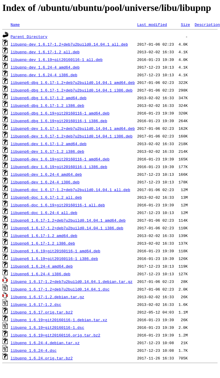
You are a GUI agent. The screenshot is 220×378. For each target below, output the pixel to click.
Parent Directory (29, 36)
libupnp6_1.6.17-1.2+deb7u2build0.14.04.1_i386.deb (67, 228)
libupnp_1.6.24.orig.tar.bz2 (42, 358)
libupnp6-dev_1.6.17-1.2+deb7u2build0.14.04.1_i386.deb (71, 136)
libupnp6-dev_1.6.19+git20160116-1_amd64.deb (60, 159)
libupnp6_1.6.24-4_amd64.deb (42, 266)
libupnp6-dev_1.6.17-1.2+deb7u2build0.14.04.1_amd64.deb (73, 128)
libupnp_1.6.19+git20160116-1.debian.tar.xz (59, 319)
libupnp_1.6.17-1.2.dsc (36, 304)
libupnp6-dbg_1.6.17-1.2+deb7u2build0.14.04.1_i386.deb (71, 90)
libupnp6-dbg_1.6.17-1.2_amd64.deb (48, 97)
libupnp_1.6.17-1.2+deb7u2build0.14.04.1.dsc (60, 289)
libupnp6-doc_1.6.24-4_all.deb (44, 212)
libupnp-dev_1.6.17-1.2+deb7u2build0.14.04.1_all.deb (69, 44)
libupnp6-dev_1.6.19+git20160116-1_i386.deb (59, 166)
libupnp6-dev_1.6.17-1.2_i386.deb (47, 151)
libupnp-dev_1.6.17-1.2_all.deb (45, 51)
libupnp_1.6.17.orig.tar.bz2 (42, 312)
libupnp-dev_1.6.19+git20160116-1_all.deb (57, 59)
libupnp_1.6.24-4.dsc (34, 350)
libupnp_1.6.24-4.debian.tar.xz (45, 342)
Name (15, 24)
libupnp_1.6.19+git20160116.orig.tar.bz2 (55, 335)
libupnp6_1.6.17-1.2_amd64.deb (44, 235)
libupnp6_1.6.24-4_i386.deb (40, 273)
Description (207, 24)
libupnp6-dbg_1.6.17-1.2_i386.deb (47, 105)
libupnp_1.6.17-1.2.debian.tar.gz (47, 296)
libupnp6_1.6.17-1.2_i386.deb (43, 243)
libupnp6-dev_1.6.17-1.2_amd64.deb (48, 143)
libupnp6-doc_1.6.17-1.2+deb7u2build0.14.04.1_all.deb (70, 189)
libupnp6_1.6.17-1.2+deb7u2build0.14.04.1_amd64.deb (68, 220)
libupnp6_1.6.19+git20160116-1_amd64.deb (55, 250)
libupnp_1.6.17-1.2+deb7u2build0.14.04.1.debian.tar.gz (71, 281)
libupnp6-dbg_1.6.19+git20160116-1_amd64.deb (60, 113)
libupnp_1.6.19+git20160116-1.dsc (47, 327)
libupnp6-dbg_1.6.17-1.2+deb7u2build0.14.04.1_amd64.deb (73, 82)
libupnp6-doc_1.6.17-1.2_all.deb (46, 197)
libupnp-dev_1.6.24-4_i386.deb (44, 74)
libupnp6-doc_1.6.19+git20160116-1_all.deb (58, 205)
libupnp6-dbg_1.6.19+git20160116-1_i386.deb (59, 120)
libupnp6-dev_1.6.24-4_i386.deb (45, 182)
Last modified (152, 24)
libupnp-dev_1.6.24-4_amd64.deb (45, 67)
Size (185, 24)
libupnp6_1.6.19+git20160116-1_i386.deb (54, 258)
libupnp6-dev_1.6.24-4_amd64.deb (46, 174)
